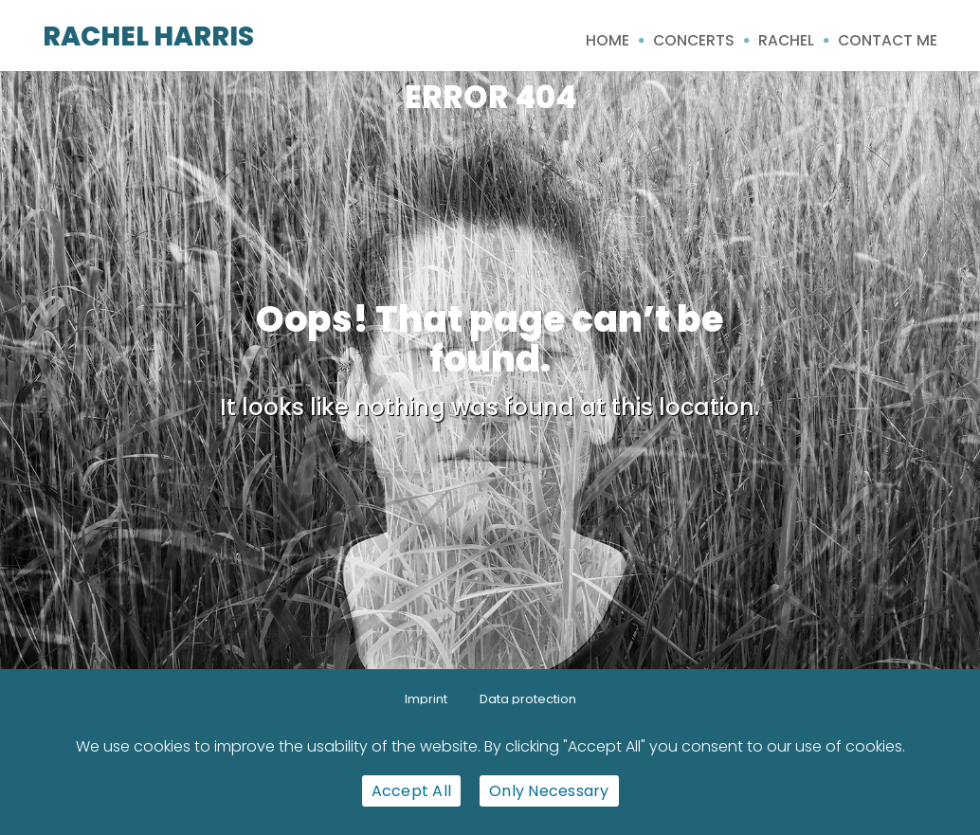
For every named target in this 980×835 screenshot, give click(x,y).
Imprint (426, 699)
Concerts (694, 40)
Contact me (887, 40)
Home (607, 40)
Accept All (412, 791)
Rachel (786, 40)
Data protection (528, 699)
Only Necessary (549, 791)
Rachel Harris (148, 36)
